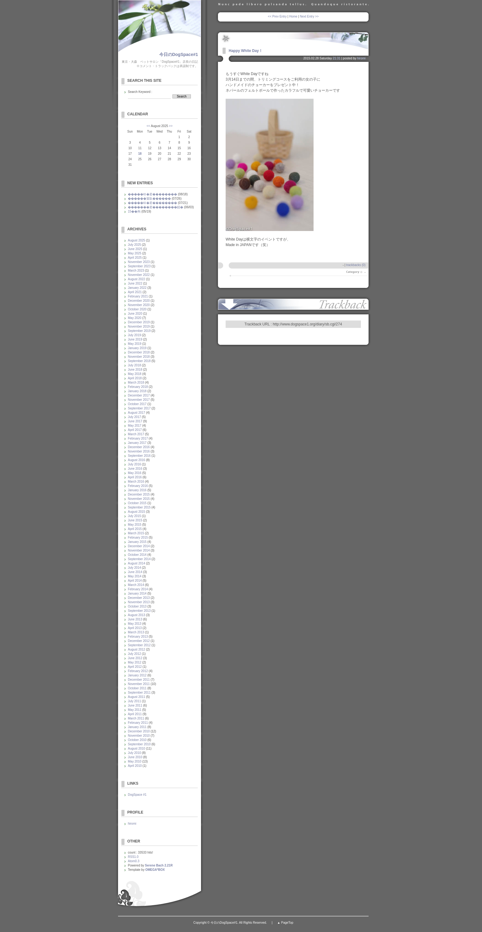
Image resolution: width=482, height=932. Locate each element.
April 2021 (135, 292)
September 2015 (139, 507)
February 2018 (138, 386)
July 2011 (134, 701)
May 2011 (134, 709)
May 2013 (134, 623)
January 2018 (137, 391)
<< (148, 126)
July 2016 (134, 464)
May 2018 (134, 374)
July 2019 (134, 335)
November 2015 (139, 498)
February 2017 (138, 438)
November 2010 (139, 735)
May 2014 (134, 576)
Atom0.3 (133, 861)
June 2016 (135, 468)
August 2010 (136, 748)
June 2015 (135, 520)
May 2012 (134, 662)
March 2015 (136, 533)
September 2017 (139, 408)
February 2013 (138, 636)
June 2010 (135, 757)
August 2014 (136, 563)
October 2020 (137, 309)
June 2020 (135, 313)
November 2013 (139, 602)
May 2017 (134, 425)
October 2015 (137, 503)
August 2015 (136, 511)
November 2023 (139, 262)
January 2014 (137, 593)
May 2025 (134, 253)
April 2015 (135, 529)
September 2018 (139, 361)
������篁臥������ (149, 198)
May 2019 (134, 343)
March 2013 (136, 632)
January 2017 (137, 442)
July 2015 (134, 516)
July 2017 (134, 417)
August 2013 (136, 615)
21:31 (336, 58)
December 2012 (139, 641)
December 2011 (139, 679)
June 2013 (135, 619)
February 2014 (138, 589)
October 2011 (137, 688)
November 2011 (139, 684)
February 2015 (138, 537)
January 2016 (137, 490)
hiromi (361, 58)
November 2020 (139, 305)
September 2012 (139, 645)
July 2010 (134, 753)
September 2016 (139, 455)
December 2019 (139, 322)
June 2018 (135, 369)
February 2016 (138, 486)
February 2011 (138, 722)
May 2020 (134, 318)
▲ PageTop (285, 922)
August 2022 (136, 279)
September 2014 (139, 559)
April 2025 (135, 257)
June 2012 (135, 658)
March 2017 (136, 434)
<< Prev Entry (277, 16)
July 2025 (134, 244)
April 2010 (135, 765)
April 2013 (135, 628)
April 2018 (135, 378)
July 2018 (134, 365)
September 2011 (139, 692)
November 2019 (139, 326)
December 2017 (139, 395)
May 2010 (134, 761)
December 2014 (139, 546)
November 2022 (139, 275)
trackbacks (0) (355, 265)
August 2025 (136, 240)
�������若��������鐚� (155, 207)
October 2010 (137, 740)
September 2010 (139, 744)
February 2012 (138, 671)
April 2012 (135, 666)
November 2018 (139, 356)
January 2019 (137, 348)
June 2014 (135, 572)
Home (293, 16)
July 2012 (134, 653)
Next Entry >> (309, 16)
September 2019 (139, 331)
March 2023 (136, 270)
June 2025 (135, 249)
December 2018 (139, 352)
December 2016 (139, 447)
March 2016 (136, 481)
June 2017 (135, 421)
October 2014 (137, 554)
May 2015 (134, 524)
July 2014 (134, 567)
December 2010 (139, 731)
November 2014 (139, 550)
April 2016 (135, 477)
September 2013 (139, 610)
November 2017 (139, 399)
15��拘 (134, 211)
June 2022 (135, 283)
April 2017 (135, 430)
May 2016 (134, 473)
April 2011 (135, 714)
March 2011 (136, 718)
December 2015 (139, 494)
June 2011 (135, 705)
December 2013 (139, 597)
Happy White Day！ (246, 51)
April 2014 (135, 580)
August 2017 (136, 412)
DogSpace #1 (137, 794)
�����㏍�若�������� (152, 194)
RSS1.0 (133, 856)
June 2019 (135, 339)
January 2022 (137, 287)
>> (171, 126)
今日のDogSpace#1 (178, 54)
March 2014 (136, 585)
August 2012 (136, 649)
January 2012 (137, 675)
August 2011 (136, 697)
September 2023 (139, 266)
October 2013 (137, 606)
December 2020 (139, 300)
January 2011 (137, 727)
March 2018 (136, 382)
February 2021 (138, 296)
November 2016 (139, 451)
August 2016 (136, 460)
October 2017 (137, 404)
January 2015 (137, 542)
